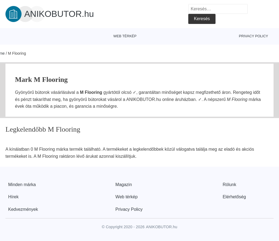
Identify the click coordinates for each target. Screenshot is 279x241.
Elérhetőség (234, 196)
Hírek (13, 196)
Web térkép (125, 36)
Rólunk (229, 184)
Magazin (124, 184)
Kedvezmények (23, 209)
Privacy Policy (253, 36)
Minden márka (22, 184)
